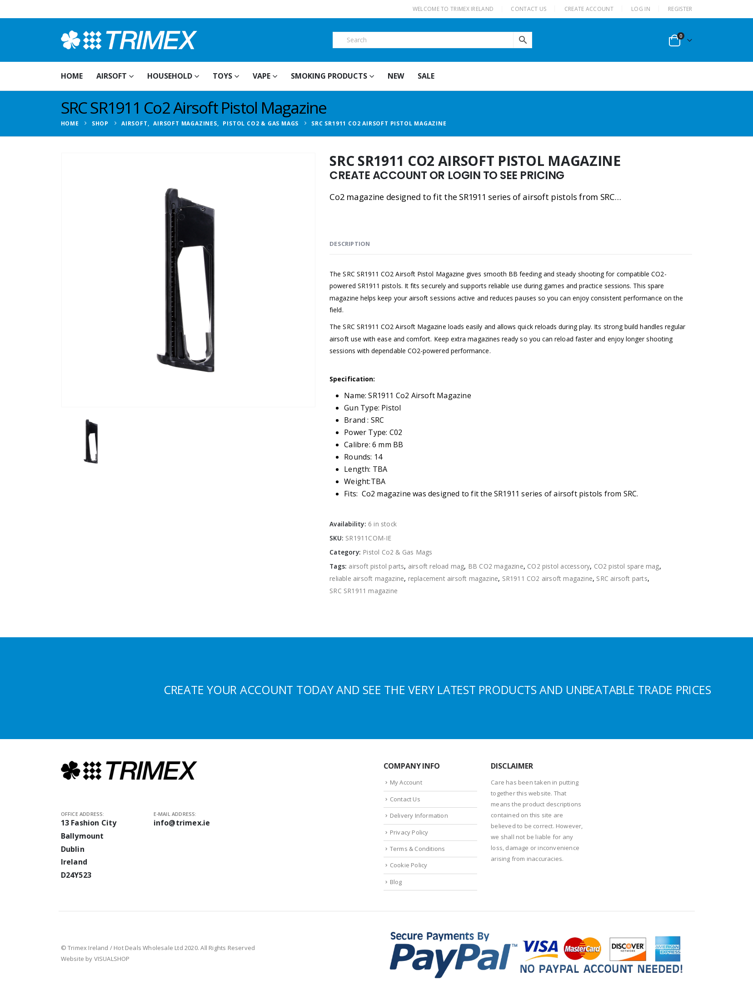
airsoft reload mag (436, 566)
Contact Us (405, 799)
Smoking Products (329, 76)
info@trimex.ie (182, 823)
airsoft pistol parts (376, 566)
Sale (426, 76)
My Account (406, 782)
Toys (222, 76)
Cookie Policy (409, 865)
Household (169, 76)
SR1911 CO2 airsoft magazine (547, 578)
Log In (640, 9)
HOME (72, 76)
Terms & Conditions (417, 849)
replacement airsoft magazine (453, 578)
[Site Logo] (129, 40)
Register (680, 9)
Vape (261, 76)
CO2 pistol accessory (558, 566)
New (396, 76)
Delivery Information (419, 815)
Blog (396, 882)
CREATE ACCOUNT (588, 9)
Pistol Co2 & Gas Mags (397, 552)
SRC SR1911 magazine (363, 590)
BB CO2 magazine (496, 566)
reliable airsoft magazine (366, 578)
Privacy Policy (409, 832)
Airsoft (111, 76)
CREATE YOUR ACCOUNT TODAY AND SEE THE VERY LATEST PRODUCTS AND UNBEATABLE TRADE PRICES (437, 689)
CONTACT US (528, 9)
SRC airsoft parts (621, 578)
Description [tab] (349, 244)
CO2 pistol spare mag (626, 566)
